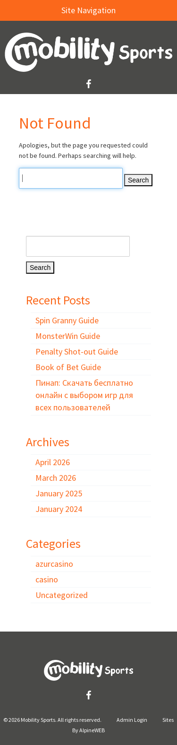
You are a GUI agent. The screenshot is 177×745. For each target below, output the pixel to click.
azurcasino (54, 563)
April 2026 (52, 462)
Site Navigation (62, 10)
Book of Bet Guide (68, 367)
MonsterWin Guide (67, 335)
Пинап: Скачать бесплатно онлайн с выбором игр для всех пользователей (84, 395)
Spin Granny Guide (67, 320)
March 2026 (55, 477)
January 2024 (58, 508)
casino (46, 579)
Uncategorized (61, 594)
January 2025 (58, 493)
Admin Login (132, 719)
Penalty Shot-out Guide (76, 351)
